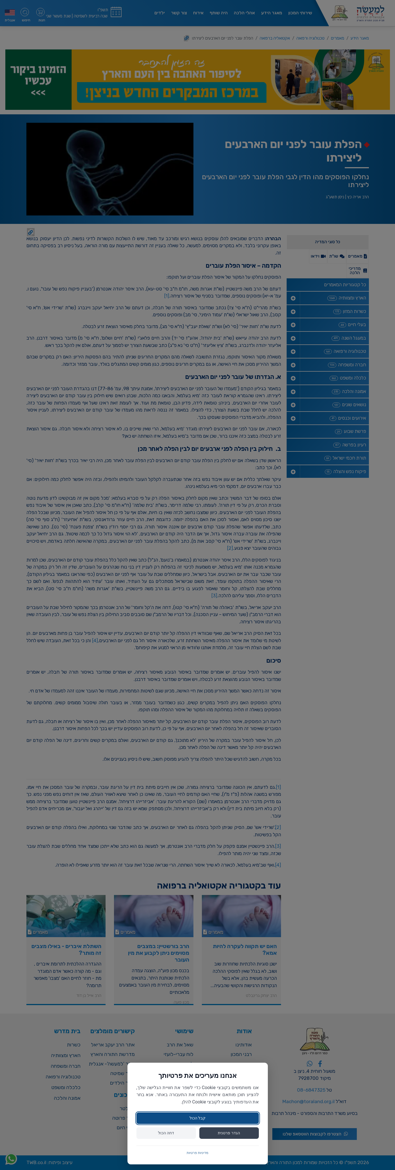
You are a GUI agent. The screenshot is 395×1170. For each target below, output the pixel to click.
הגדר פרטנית (229, 1133)
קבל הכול (197, 1118)
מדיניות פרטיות (197, 1153)
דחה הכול (166, 1133)
